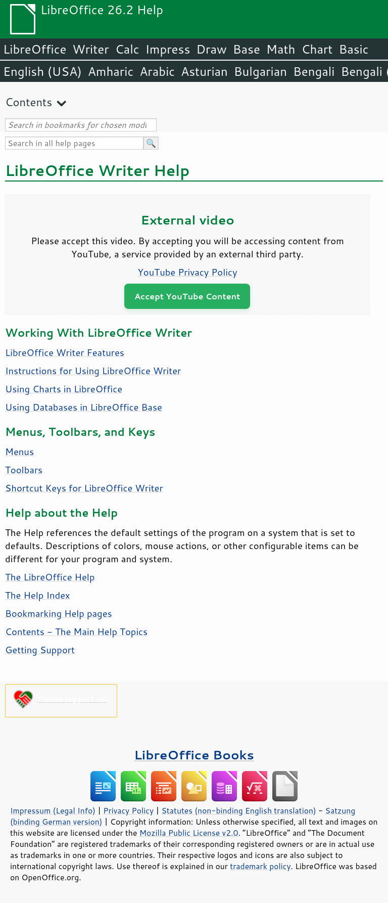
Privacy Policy (128, 810)
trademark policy (260, 866)
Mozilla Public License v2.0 (188, 832)
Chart (316, 49)
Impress (168, 49)
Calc (127, 49)
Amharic (110, 71)
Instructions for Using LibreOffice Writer (93, 370)
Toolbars (23, 469)
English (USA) (42, 71)
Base (246, 49)
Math (281, 49)
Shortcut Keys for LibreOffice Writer (84, 487)
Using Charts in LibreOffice (63, 388)
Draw (211, 49)
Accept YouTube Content (187, 296)
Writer (90, 49)
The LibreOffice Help (49, 576)
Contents (28, 102)
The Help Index (37, 595)
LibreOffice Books (194, 754)
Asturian (204, 71)
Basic (353, 49)
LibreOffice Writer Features (64, 352)
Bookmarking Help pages (58, 613)
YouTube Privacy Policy (187, 272)
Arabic (157, 71)
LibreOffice (34, 49)
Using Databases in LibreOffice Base (83, 407)
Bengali (313, 71)
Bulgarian (260, 71)
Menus (19, 451)
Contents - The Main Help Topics (76, 631)
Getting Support (40, 649)
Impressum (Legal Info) (52, 810)
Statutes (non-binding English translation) (238, 810)
